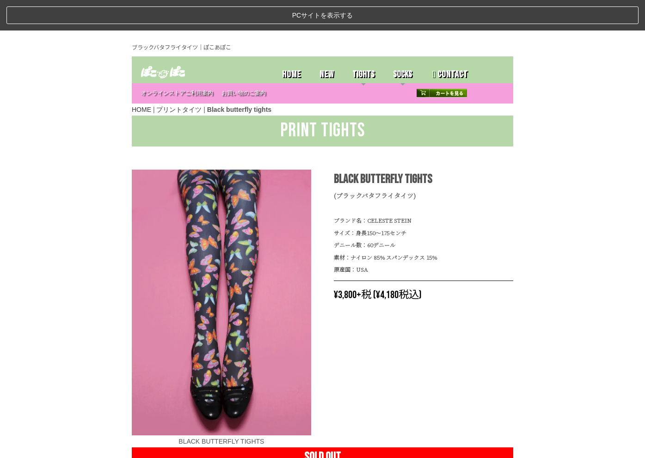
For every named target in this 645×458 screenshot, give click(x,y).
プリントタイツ (179, 78)
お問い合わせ (233, 447)
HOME (291, 43)
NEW (326, 43)
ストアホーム (169, 447)
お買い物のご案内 (243, 62)
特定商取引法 (201, 447)
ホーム (143, 447)
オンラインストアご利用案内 (177, 62)
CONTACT (449, 43)
